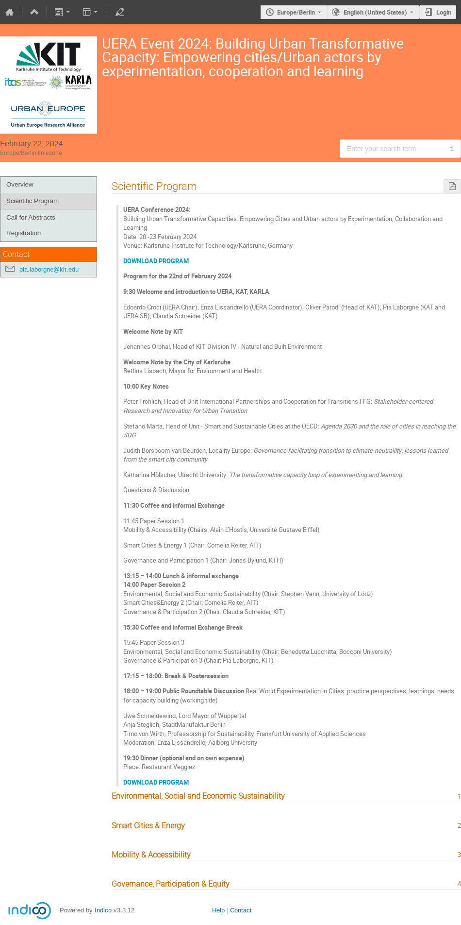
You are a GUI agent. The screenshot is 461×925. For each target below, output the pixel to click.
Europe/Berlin (296, 12)
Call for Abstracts (30, 217)
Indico (103, 910)
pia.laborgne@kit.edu (49, 269)
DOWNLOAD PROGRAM (156, 261)
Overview (19, 184)
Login (443, 12)
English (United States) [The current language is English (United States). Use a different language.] (375, 12)
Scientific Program (32, 201)
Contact (241, 910)
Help (218, 910)
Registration (23, 233)
